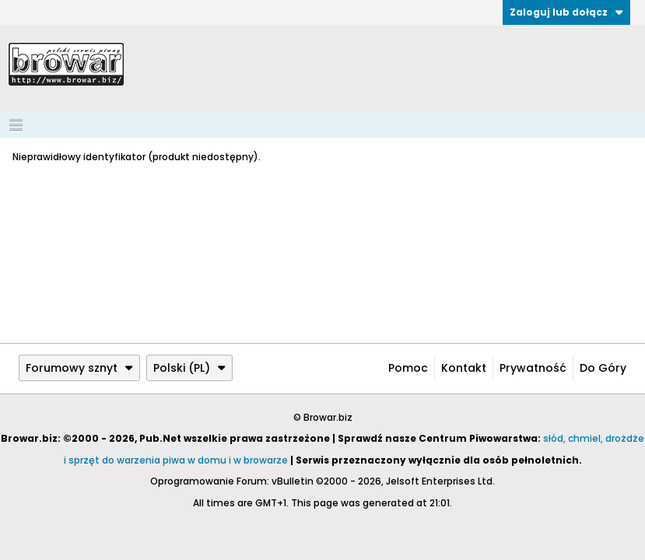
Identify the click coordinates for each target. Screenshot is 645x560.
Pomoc (408, 368)
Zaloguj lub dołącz (566, 12)
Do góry (603, 368)
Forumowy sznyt (79, 368)
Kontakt (463, 368)
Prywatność (533, 368)
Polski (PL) (189, 368)
